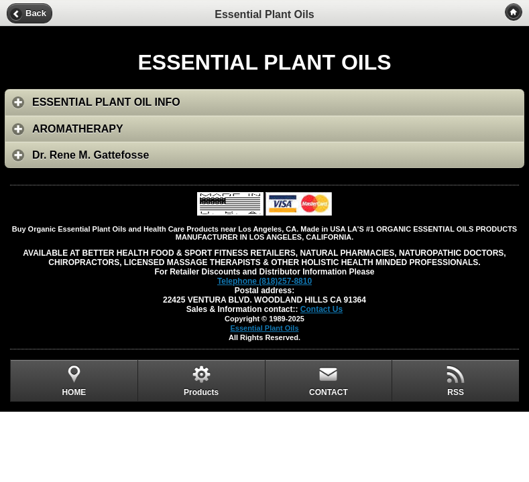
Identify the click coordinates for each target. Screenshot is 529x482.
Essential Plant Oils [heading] (264, 14)
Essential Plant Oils (264, 328)
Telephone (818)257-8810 (264, 281)
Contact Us (321, 309)
